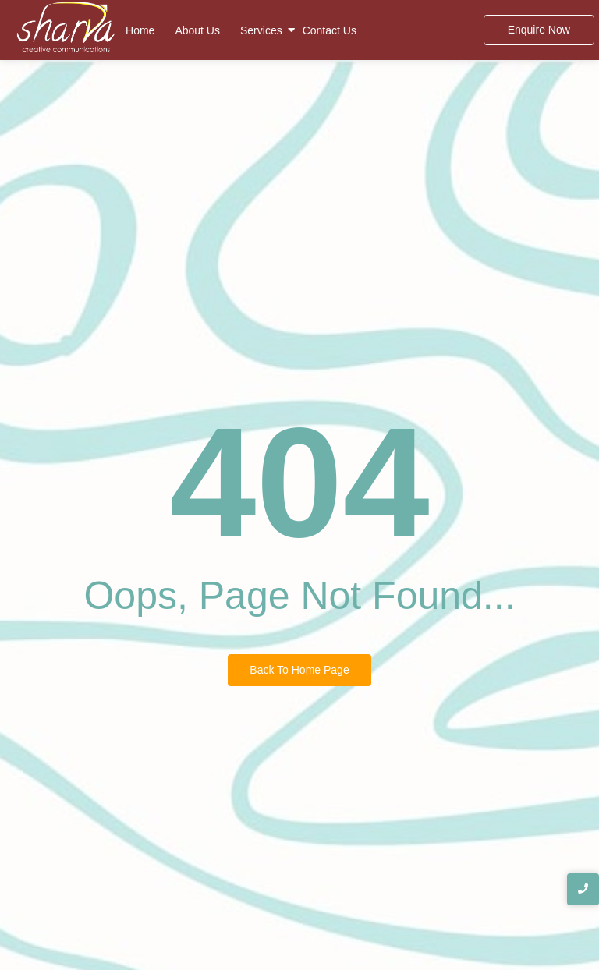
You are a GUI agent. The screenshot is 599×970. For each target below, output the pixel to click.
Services (261, 30)
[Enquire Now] (539, 30)
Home (140, 30)
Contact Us (329, 30)
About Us (197, 30)
